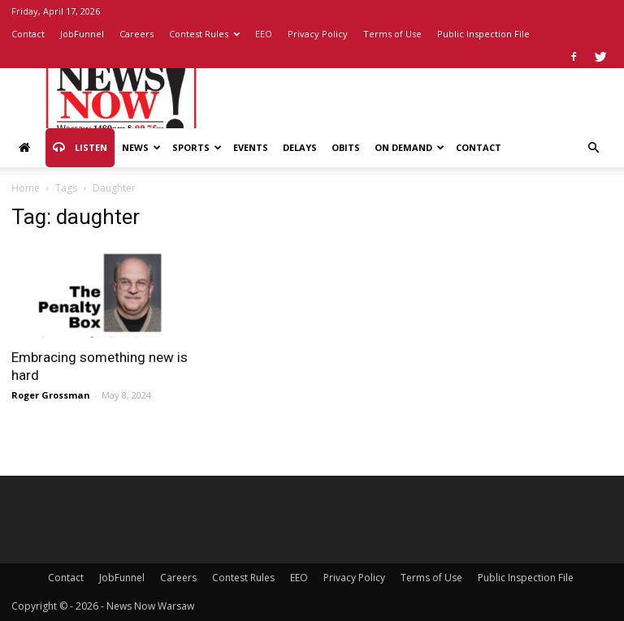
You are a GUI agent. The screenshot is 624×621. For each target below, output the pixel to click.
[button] (593, 148)
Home (25, 188)
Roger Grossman (50, 395)
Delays (300, 147)
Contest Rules (204, 34)
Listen (80, 147)
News (141, 147)
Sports (197, 147)
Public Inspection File (483, 34)
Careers (136, 34)
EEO (263, 34)
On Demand (409, 147)
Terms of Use (392, 34)
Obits (346, 147)
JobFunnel (82, 34)
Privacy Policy (318, 34)
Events (250, 147)
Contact (28, 34)
